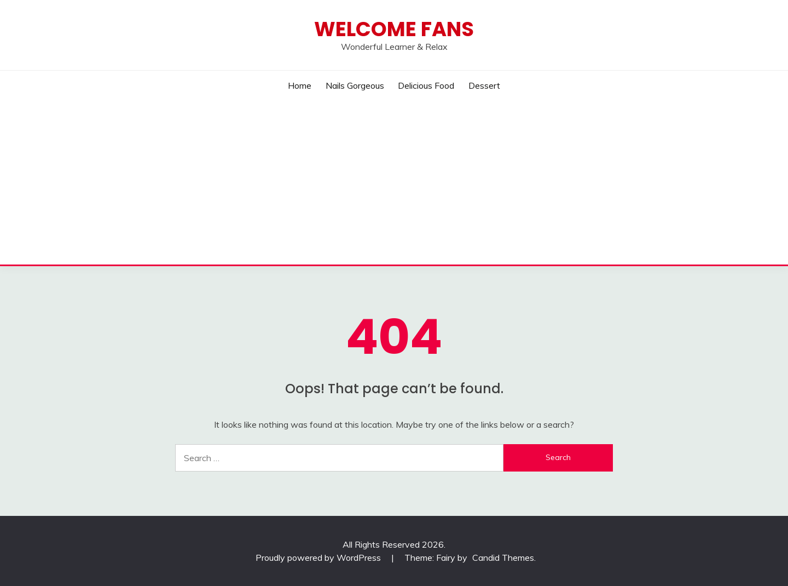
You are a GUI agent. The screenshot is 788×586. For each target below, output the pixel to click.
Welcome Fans (394, 29)
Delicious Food (426, 85)
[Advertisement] (394, 182)
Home (299, 85)
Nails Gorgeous (355, 85)
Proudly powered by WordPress (319, 557)
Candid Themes (503, 557)
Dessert (484, 85)
